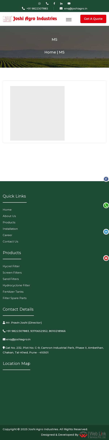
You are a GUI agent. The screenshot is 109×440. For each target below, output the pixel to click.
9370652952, (39, 331)
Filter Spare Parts (14, 298)
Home (7, 209)
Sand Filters (11, 279)
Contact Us (10, 241)
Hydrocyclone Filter (16, 285)
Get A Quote (93, 19)
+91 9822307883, (16, 331)
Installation (10, 228)
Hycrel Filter (11, 266)
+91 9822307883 (37, 8)
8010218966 (57, 331)
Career (7, 235)
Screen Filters (12, 272)
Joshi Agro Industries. (43, 429)
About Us (9, 216)
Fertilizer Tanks (13, 291)
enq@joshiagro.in (75, 8)
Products (9, 222)
